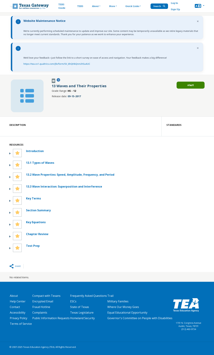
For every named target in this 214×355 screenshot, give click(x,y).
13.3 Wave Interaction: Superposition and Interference (64, 186)
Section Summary (38, 210)
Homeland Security (82, 318)
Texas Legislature (82, 312)
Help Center (18, 301)
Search (159, 6)
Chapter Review (37, 234)
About (14, 296)
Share (18, 266)
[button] (200, 6)
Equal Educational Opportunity (127, 312)
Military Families (118, 301)
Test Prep (33, 246)
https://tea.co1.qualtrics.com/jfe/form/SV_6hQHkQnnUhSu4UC (56, 63)
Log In (174, 3)
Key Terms (33, 198)
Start (190, 85)
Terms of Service (21, 324)
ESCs (73, 301)
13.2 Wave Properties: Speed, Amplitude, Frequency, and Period (70, 175)
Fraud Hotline (41, 307)
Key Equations (36, 222)
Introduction (35, 151)
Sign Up (175, 9)
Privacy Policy (18, 318)
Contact (15, 307)
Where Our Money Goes (123, 307)
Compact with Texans (46, 296)
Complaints (39, 312)
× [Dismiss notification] (198, 21)
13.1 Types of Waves (40, 163)
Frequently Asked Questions (88, 296)
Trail (110, 296)
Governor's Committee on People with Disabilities (139, 318)
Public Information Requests (51, 318)
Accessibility (17, 312)
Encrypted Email (42, 301)
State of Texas (79, 307)
